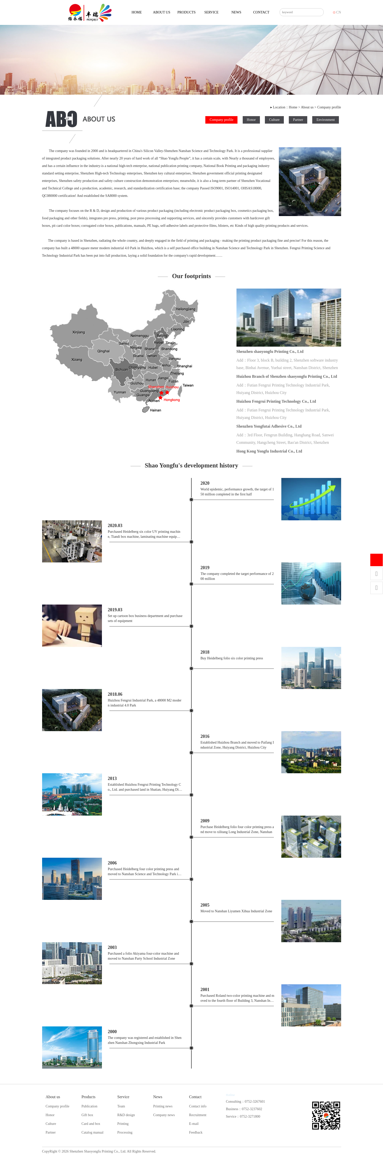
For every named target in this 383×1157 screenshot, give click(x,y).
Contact (261, 12)
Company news (164, 1115)
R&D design (126, 1115)
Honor (251, 120)
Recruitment (197, 1115)
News (236, 12)
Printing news (162, 1106)
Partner (298, 120)
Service (211, 12)
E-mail (194, 1124)
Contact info (198, 1106)
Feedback (196, 1132)
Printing (123, 1124)
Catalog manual (92, 1132)
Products (186, 12)
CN (337, 12)
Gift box (87, 1115)
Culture (274, 120)
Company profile (329, 107)
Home (137, 12)
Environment (325, 120)
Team (121, 1106)
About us (161, 12)
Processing (125, 1132)
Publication (89, 1106)
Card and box (90, 1124)
